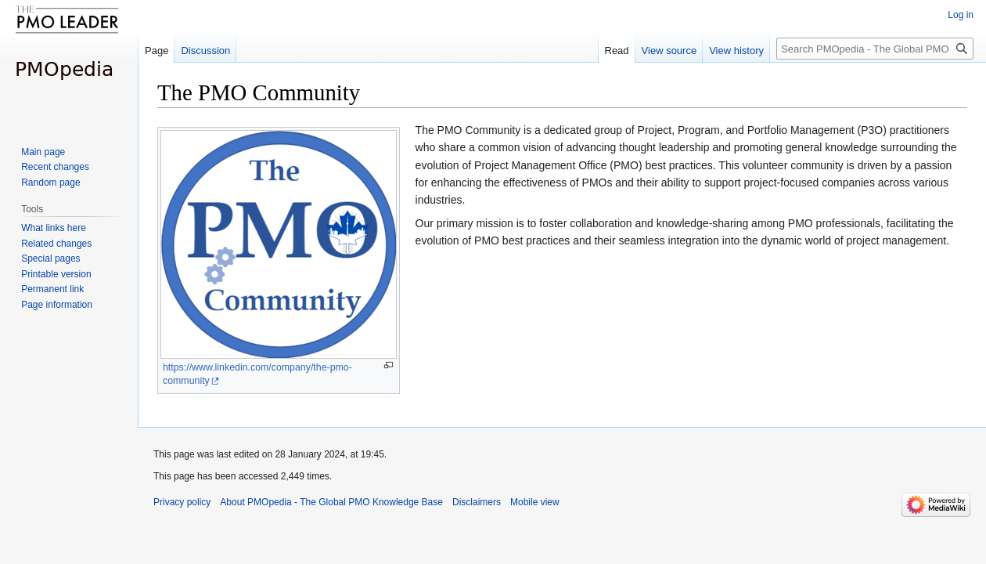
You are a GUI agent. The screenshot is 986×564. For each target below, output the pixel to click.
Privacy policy (182, 502)
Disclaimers (476, 502)
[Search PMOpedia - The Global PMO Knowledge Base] (874, 49)
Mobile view (535, 502)
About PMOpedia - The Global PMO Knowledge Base (331, 502)
